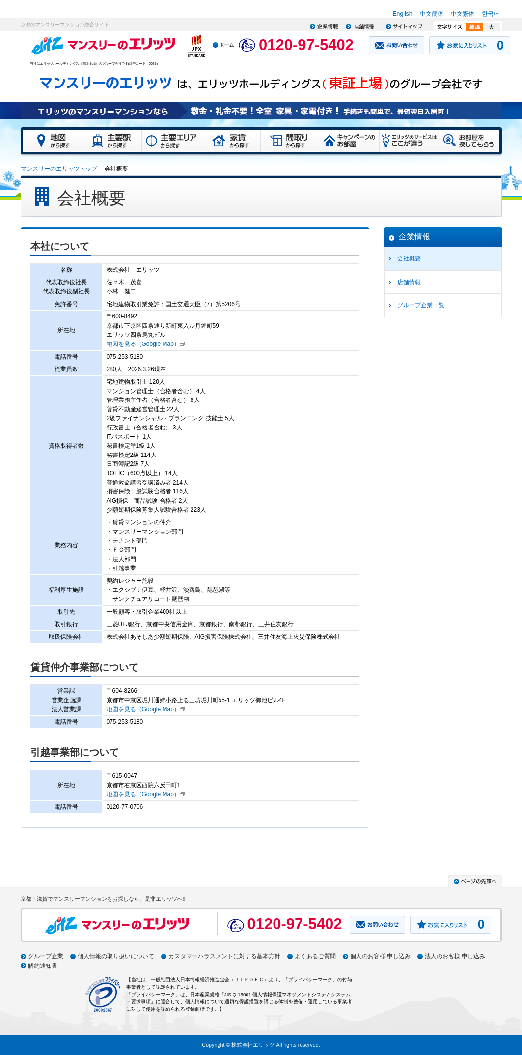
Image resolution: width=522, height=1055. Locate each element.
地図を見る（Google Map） (143, 344)
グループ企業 (45, 956)
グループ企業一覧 (420, 305)
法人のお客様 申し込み (455, 956)
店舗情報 (409, 282)
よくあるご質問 (315, 956)
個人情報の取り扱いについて (116, 956)
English (402, 13)
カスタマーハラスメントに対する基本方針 (224, 956)
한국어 (490, 13)
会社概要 (409, 258)
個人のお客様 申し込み (380, 956)
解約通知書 (42, 965)
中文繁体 (462, 13)
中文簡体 (431, 13)
